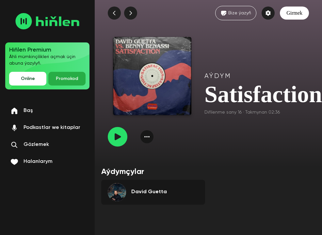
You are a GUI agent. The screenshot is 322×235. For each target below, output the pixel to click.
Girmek (294, 13)
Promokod (67, 78)
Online (28, 78)
